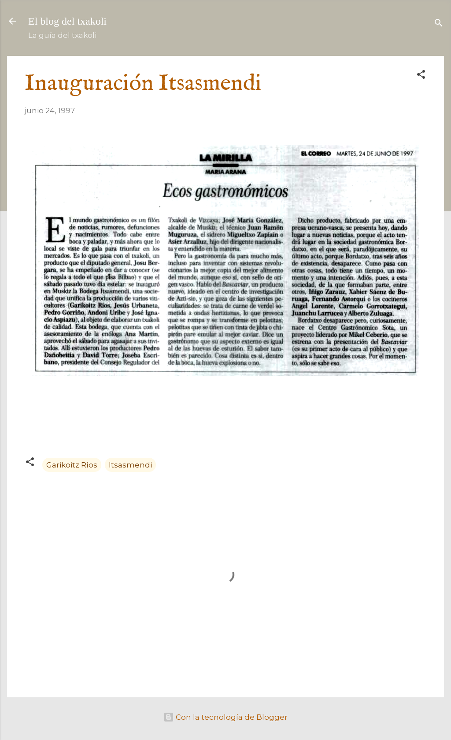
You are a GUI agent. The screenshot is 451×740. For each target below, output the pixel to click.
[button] (421, 75)
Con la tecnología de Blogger (225, 717)
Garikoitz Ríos (71, 464)
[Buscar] (438, 24)
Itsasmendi (130, 464)
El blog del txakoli (67, 21)
